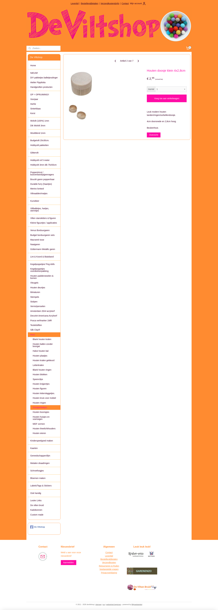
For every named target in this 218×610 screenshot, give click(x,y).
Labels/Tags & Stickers (41, 485)
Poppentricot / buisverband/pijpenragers (42, 173)
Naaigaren (35, 244)
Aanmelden (68, 562)
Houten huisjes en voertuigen (41, 418)
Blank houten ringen (42, 370)
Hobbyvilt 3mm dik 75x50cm (43, 165)
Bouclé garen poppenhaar (42, 179)
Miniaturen (35, 292)
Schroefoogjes (37, 470)
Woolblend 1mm (37, 133)
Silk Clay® (35, 330)
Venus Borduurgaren (40, 230)
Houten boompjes (41, 412)
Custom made (36, 515)
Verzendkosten (109, 562)
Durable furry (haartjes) (41, 184)
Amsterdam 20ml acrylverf (42, 311)
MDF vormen (39, 424)
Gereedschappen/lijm (40, 455)
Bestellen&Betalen (89, 3)
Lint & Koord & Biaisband (42, 256)
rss (104, 604)
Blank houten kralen (42, 339)
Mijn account (138, 3)
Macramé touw (37, 240)
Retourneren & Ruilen (109, 566)
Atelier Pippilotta (37, 82)
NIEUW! (34, 73)
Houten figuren (40, 388)
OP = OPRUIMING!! (39, 94)
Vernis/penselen (37, 306)
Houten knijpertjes (41, 384)
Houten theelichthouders (44, 428)
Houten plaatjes (40, 356)
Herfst (33, 104)
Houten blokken (40, 374)
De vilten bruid (37, 505)
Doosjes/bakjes (40, 407)
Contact (125, 3)
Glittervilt (34, 152)
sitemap (98, 604)
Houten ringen (39, 403)
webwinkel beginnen (113, 604)
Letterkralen (38, 365)
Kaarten (34, 448)
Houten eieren (39, 433)
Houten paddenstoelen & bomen (41, 277)
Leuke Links (36, 500)
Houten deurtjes (37, 287)
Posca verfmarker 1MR (41, 320)
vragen (115, 569)
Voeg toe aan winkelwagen (166, 98)
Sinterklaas (35, 108)
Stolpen (33, 301)
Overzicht (153, 135)
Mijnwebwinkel (137, 604)
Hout (32, 334)
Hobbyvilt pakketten (39, 145)
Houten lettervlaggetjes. (44, 393)
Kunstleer (34, 201)
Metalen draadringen (40, 463)
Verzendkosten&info (109, 3)
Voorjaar (34, 99)
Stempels (34, 297)
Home (33, 65)
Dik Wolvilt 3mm (37, 125)
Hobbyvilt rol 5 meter (40, 160)
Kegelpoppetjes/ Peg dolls (42, 264)
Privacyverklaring (109, 572)
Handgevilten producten (41, 87)
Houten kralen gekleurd (43, 360)
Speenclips (38, 379)
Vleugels (34, 283)
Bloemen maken (37, 478)
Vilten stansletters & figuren (43, 218)
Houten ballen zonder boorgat (43, 345)
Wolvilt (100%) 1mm (39, 121)
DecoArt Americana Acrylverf (43, 316)
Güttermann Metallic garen (42, 249)
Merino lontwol (37, 188)
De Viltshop (37, 527)
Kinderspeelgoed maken (41, 440)
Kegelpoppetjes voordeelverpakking (39, 270)
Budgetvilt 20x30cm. (39, 140)
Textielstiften (36, 325)
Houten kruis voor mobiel (44, 398)
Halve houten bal (40, 351)
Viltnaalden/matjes (38, 193)
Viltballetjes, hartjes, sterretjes (39, 209)
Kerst (32, 113)
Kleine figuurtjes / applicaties (43, 223)
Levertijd (75, 3)
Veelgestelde (106, 569)
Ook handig (35, 493)
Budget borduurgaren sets (42, 235)
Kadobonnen (36, 510)
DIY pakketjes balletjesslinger (44, 77)
